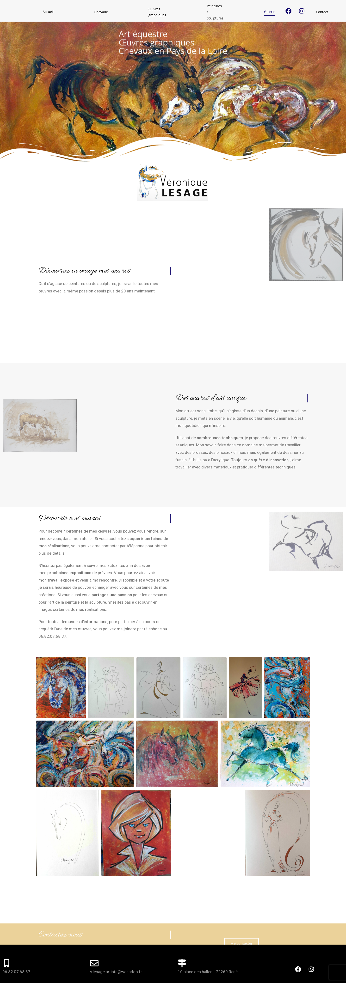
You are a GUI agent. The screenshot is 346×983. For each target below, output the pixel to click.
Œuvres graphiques (107, 12)
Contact (217, 12)
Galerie (190, 11)
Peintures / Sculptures (153, 12)
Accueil (43, 11)
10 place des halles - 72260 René (208, 955)
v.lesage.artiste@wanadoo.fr (116, 955)
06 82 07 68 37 (16, 955)
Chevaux (70, 12)
